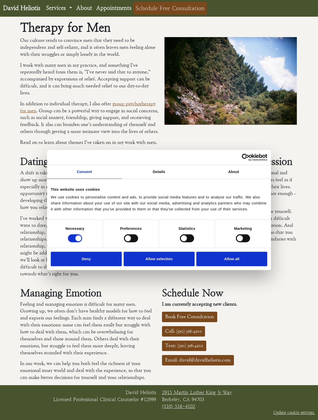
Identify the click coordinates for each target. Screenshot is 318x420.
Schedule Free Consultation (170, 8)
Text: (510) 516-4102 (184, 345)
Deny (86, 259)
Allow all (231, 259)
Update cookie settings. (294, 412)
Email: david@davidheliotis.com (198, 360)
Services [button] (57, 8)
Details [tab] (159, 172)
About (84, 8)
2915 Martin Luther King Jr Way (197, 392)
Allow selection (158, 259)
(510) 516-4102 (178, 406)
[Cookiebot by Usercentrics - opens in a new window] (245, 157)
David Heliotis (21, 8)
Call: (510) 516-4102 (183, 331)
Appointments (113, 8)
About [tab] (233, 172)
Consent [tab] (84, 172)
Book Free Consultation (189, 316)
